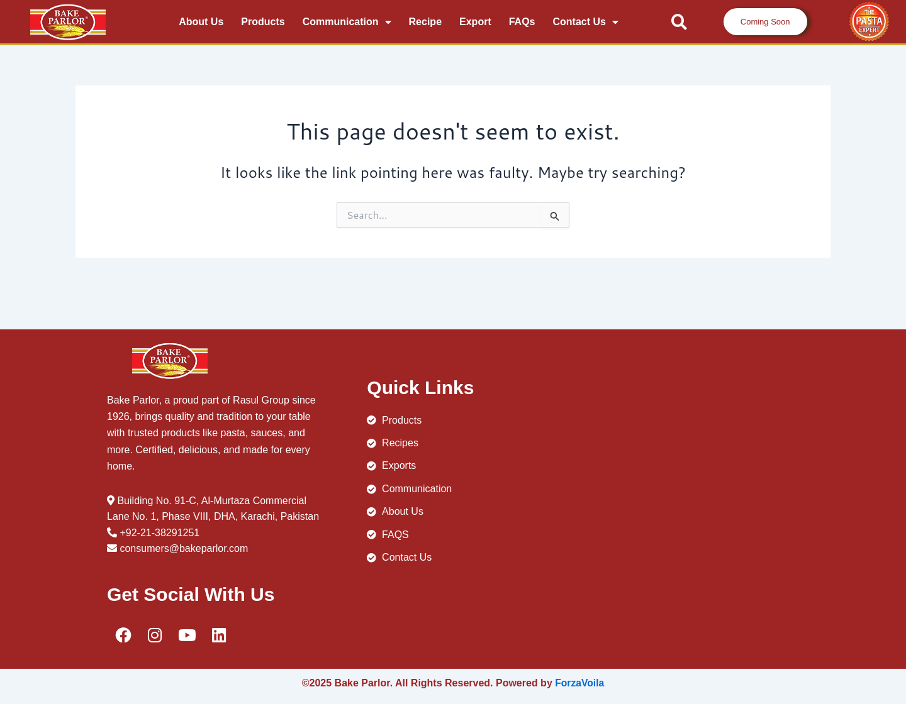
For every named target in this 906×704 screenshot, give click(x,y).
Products (262, 21)
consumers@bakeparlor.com (184, 548)
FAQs (522, 21)
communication (347, 22)
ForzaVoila (579, 683)
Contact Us (585, 22)
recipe (425, 21)
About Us (201, 21)
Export (475, 21)
